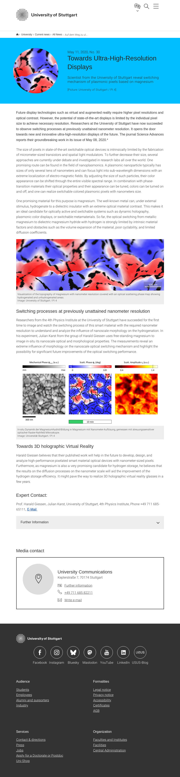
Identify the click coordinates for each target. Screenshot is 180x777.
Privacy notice (103, 692)
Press (20, 742)
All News (55, 33)
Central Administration (109, 747)
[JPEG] (90, 262)
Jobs (19, 747)
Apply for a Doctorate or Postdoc (39, 752)
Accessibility (102, 697)
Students (22, 687)
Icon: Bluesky (73, 650)
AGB (96, 708)
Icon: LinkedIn (123, 650)
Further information (78, 582)
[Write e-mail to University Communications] (70, 597)
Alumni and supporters (32, 697)
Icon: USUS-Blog (140, 650)
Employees (24, 692)
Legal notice (102, 687)
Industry (22, 702)
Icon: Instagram (56, 650)
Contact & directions (31, 737)
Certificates (101, 702)
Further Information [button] (35, 519)
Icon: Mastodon (90, 650)
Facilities (99, 742)
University (24, 33)
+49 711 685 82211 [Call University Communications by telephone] (78, 590)
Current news (40, 33)
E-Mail (32, 506)
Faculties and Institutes (110, 737)
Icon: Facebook (40, 650)
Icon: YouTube (107, 650)
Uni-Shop (23, 758)
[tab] (90, 519)
